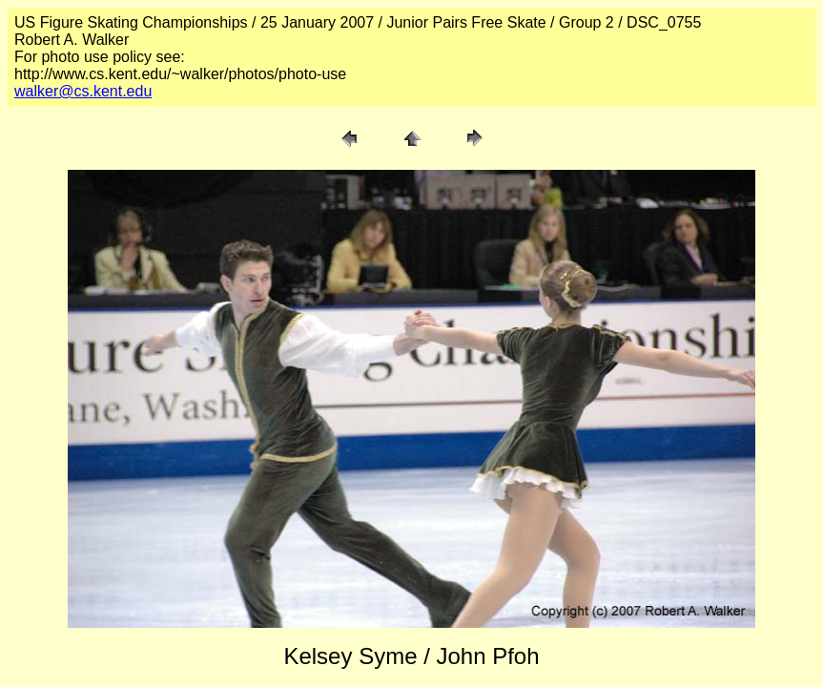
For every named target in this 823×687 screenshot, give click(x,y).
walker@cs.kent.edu (83, 91)
